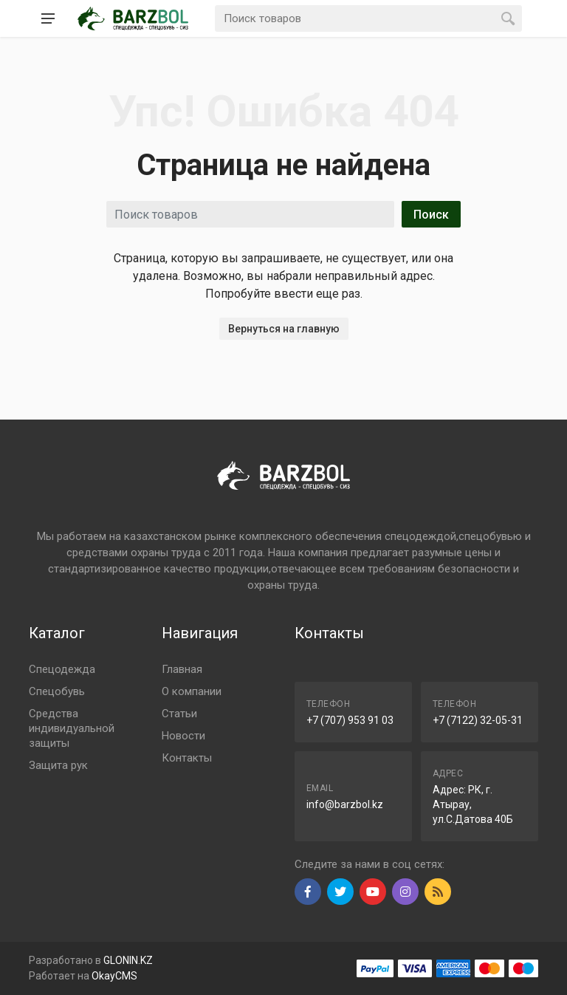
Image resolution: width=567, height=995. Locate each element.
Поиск (431, 215)
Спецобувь (57, 691)
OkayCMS (114, 976)
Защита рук (58, 765)
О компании (191, 691)
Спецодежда (62, 669)
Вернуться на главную (284, 329)
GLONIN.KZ (128, 960)
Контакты (187, 758)
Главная (182, 669)
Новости (183, 735)
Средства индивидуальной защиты (71, 728)
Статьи (179, 713)
